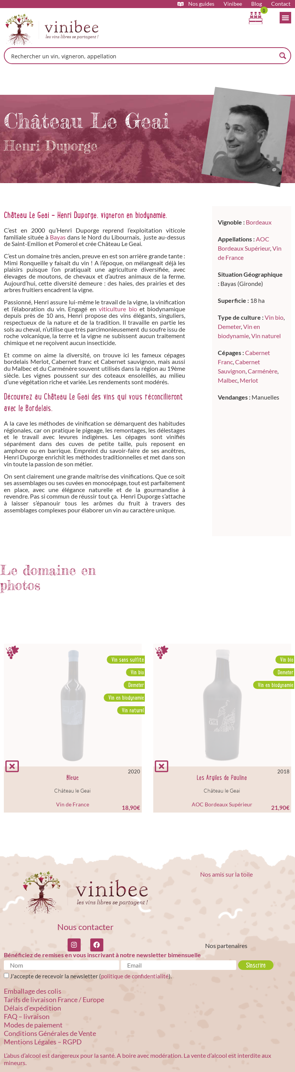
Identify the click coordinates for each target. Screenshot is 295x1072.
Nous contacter (85, 927)
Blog (256, 4)
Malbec (227, 380)
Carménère (262, 371)
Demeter (229, 326)
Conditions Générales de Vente (50, 1033)
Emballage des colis (32, 991)
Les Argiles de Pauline (222, 777)
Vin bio (274, 317)
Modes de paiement (33, 1025)
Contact (280, 4)
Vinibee (233, 4)
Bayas (58, 237)
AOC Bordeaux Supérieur (222, 804)
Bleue (72, 777)
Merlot (249, 380)
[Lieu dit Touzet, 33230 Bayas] (251, 467)
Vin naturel (266, 335)
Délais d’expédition (32, 1008)
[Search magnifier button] (282, 55)
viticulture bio (118, 308)
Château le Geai (72, 790)
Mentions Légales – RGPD (43, 1041)
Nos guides (201, 4)
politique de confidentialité (135, 976)
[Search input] (142, 55)
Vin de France (72, 804)
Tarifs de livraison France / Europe (54, 999)
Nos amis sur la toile (226, 874)
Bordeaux (259, 222)
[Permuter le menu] (285, 17)
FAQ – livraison (27, 1016)
